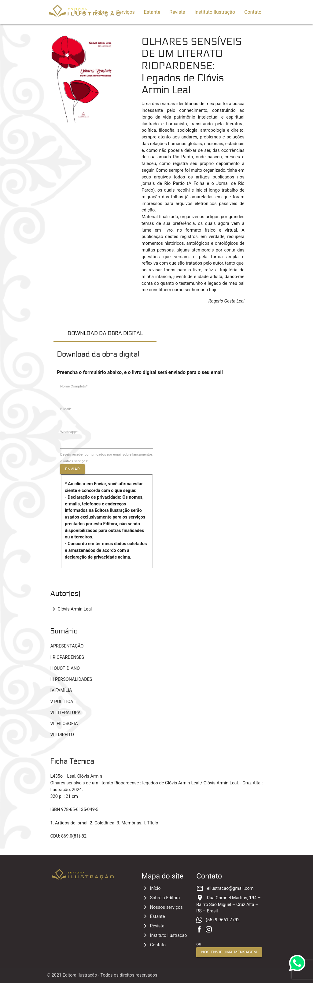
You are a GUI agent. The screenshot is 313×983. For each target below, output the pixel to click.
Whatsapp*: (69, 432)
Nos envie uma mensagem (229, 952)
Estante (152, 12)
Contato (252, 12)
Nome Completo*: (74, 386)
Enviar (72, 469)
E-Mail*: (66, 409)
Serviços (125, 12)
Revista (177, 12)
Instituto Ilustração (214, 12)
